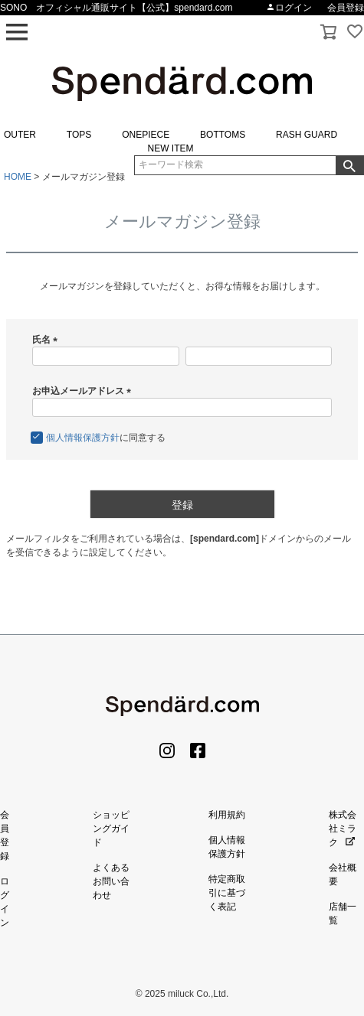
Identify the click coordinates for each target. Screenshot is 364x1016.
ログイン (289, 7)
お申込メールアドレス (84, 391)
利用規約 (226, 814)
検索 (349, 165)
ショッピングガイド (111, 828)
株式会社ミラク (342, 828)
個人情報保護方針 (83, 437)
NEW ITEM (171, 148)
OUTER (20, 134)
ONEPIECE (145, 134)
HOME (17, 176)
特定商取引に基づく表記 (226, 893)
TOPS (79, 134)
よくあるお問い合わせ (111, 881)
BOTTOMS (222, 134)
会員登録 (345, 7)
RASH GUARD (306, 134)
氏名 (47, 339)
